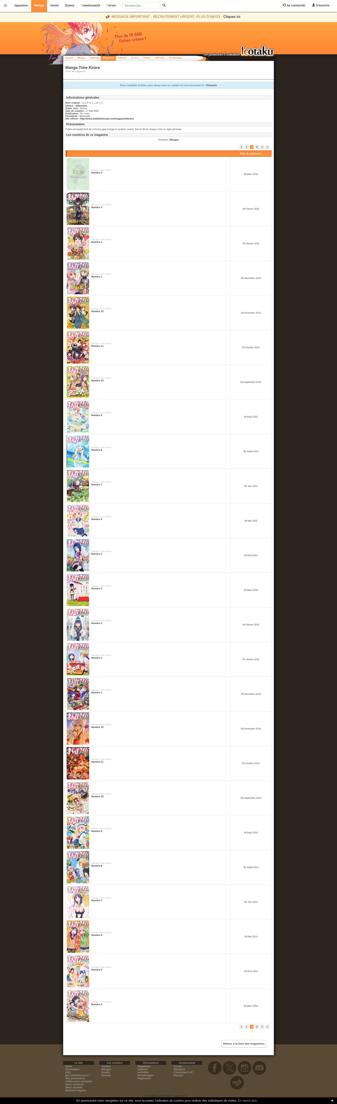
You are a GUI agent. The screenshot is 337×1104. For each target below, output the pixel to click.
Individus (160, 58)
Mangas (81, 58)
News (68, 1066)
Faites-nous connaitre (78, 1081)
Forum (111, 5)
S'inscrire (320, 5)
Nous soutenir (74, 1087)
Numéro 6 (96, 519)
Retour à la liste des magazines (244, 1043)
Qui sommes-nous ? (77, 1075)
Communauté (90, 5)
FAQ (68, 1072)
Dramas (106, 1075)
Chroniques (72, 1069)
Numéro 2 (96, 242)
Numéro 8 (96, 450)
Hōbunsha (81, 105)
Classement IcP (183, 1072)
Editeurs (143, 1069)
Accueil (69, 58)
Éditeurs (122, 58)
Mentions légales (75, 1090)
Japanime (21, 5)
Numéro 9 (96, 415)
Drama (69, 5)
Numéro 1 (96, 276)
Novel (54, 5)
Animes (106, 1066)
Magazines (108, 58)
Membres (179, 1069)
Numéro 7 (96, 484)
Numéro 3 (96, 207)
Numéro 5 (96, 554)
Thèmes (147, 58)
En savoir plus (247, 1100)
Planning (94, 58)
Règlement (144, 1078)
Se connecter (294, 5)
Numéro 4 (96, 172)
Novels (105, 1072)
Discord (178, 1075)
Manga (39, 5)
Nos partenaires (75, 1078)
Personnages (175, 58)
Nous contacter (74, 1084)
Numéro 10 (97, 380)
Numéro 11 (97, 346)
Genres (134, 58)
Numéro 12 (97, 311)
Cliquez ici (231, 17)
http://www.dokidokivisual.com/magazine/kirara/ (107, 118)
